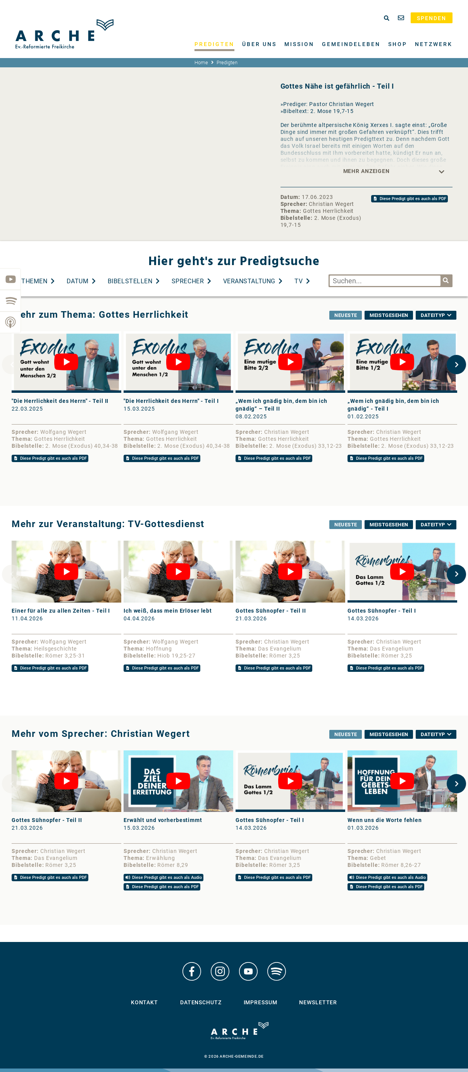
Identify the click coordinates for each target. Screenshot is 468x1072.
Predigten (214, 44)
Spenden (431, 18)
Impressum (260, 1002)
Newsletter (318, 1002)
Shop (397, 44)
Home (201, 62)
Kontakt (144, 1002)
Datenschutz (201, 1002)
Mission (299, 44)
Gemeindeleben (351, 44)
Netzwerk (434, 44)
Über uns (259, 44)
